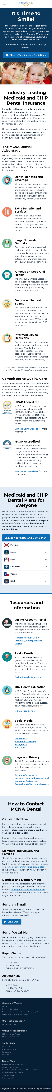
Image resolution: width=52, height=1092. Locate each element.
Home (4, 1006)
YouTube (19, 747)
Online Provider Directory (28, 677)
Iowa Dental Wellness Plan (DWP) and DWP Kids (21, 1070)
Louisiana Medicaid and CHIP (13, 1072)
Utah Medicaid (8, 1078)
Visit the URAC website (26, 429)
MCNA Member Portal (11, 1034)
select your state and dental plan (27, 867)
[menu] (4, 4)
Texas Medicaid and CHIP (12, 1075)
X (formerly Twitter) (25, 741)
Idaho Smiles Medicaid (11, 1067)
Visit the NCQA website (26, 471)
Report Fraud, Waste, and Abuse (31, 784)
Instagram (20, 744)
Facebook (20, 738)
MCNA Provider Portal (11, 1037)
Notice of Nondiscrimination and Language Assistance (32, 779)
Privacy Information (25, 775)
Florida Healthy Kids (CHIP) (13, 1064)
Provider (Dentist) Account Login (28, 642)
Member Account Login (27, 638)
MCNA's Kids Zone (24, 711)
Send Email (11, 921)
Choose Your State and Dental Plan (26, 55)
